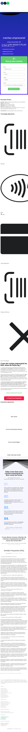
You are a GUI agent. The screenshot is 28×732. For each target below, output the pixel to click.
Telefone (5, 77)
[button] (14, 10)
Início (1, 673)
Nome (5, 66)
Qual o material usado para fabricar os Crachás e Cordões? (12, 589)
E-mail (5, 72)
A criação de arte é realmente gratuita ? (12, 575)
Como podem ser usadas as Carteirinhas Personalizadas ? (12, 637)
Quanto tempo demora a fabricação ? (11, 617)
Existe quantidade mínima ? (9, 556)
